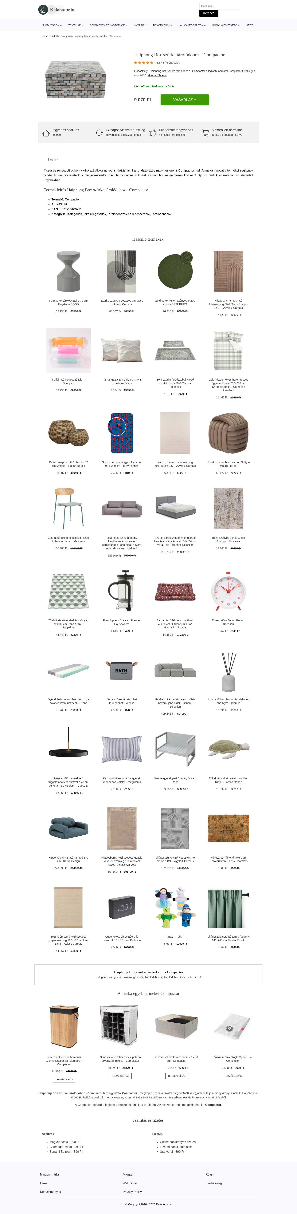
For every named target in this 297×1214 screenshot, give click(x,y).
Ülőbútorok (50, 25)
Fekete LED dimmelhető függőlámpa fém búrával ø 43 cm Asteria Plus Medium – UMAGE (68, 782)
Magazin (128, 1174)
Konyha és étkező (224, 25)
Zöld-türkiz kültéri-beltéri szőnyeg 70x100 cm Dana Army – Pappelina (68, 624)
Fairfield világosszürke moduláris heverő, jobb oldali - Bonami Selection (175, 703)
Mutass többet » (157, 75)
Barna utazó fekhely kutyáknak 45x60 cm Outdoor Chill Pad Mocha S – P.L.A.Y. (175, 624)
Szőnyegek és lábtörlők (107, 25)
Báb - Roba (175, 936)
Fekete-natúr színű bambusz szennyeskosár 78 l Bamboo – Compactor (64, 1061)
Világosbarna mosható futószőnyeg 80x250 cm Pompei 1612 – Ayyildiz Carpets (228, 304)
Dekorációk (161, 25)
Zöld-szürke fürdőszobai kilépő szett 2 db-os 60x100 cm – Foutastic (175, 383)
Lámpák (139, 25)
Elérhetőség (214, 1183)
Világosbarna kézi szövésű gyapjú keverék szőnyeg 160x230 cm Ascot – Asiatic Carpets (122, 861)
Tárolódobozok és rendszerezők (183, 977)
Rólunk (210, 1174)
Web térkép (131, 1183)
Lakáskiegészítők (191, 25)
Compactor (235, 71)
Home (45, 36)
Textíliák (74, 25)
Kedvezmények (50, 1191)
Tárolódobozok (153, 977)
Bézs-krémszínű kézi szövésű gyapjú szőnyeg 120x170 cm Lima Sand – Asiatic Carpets (68, 940)
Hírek (43, 1183)
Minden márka (49, 1174)
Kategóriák (66, 36)
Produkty (54, 36)
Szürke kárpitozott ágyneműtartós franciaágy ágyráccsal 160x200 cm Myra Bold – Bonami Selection (175, 541)
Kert (249, 25)
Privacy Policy (132, 1191)
